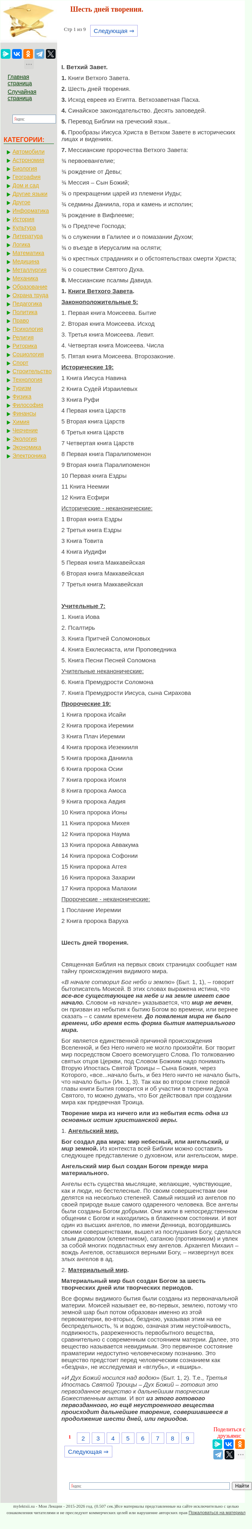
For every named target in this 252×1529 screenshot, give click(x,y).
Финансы (24, 413)
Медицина (25, 261)
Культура (24, 227)
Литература (27, 236)
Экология (24, 439)
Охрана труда (30, 295)
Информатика (30, 211)
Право (20, 320)
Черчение (25, 430)
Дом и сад (25, 185)
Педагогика (27, 303)
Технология (27, 379)
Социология (28, 354)
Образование (30, 287)
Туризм (21, 388)
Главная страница (20, 80)
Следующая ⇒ (114, 30)
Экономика (26, 447)
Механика (25, 278)
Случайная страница (22, 94)
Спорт (20, 363)
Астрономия (28, 160)
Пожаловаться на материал (216, 1512)
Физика (21, 396)
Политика (24, 312)
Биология (24, 168)
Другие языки (30, 194)
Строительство (32, 371)
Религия (23, 337)
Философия (27, 405)
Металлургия (29, 270)
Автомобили (28, 151)
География (26, 177)
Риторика (24, 346)
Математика (28, 253)
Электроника (29, 455)
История (23, 219)
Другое (21, 202)
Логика (21, 244)
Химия (20, 422)
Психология (27, 329)
